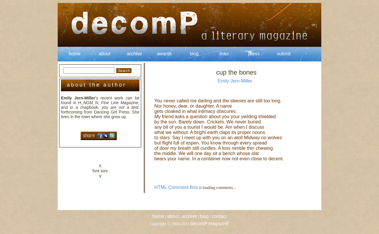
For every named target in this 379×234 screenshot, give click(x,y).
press (254, 53)
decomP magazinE (209, 223)
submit (284, 53)
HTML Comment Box (176, 187)
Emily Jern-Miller (235, 80)
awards (164, 53)
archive (134, 53)
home (75, 53)
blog (194, 53)
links (224, 53)
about (104, 53)
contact (219, 216)
